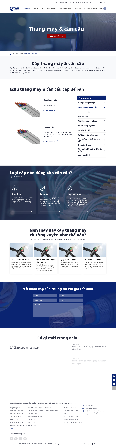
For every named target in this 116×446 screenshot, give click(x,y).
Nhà (13, 54)
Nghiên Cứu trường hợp (48, 9)
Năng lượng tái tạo (92, 102)
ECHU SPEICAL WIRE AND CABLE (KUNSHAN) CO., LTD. (34, 444)
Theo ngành (26, 9)
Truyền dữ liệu (92, 130)
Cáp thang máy (50, 100)
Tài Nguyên (77, 9)
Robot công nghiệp (92, 125)
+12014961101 (61, 2)
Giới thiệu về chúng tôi (65, 9)
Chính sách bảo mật (100, 444)
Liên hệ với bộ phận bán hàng (93, 9)
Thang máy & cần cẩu (30, 54)
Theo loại (35, 9)
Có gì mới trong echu (58, 339)
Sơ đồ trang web (87, 444)
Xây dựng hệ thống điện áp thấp (92, 150)
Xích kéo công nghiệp (92, 120)
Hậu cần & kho (92, 144)
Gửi (58, 320)
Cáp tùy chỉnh (84, 155)
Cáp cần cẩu (49, 127)
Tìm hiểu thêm (51, 111)
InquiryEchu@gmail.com (82, 2)
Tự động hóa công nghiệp (92, 134)
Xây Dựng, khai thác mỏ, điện (92, 140)
